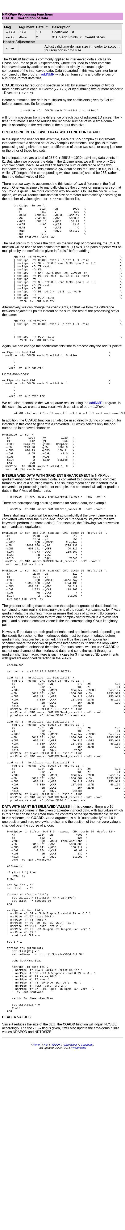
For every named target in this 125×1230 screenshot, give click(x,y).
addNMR (47, 74)
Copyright (87, 1161)
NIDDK (56, 1161)
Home (36, 1161)
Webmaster (79, 1164)
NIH (45, 1161)
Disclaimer (70, 1161)
